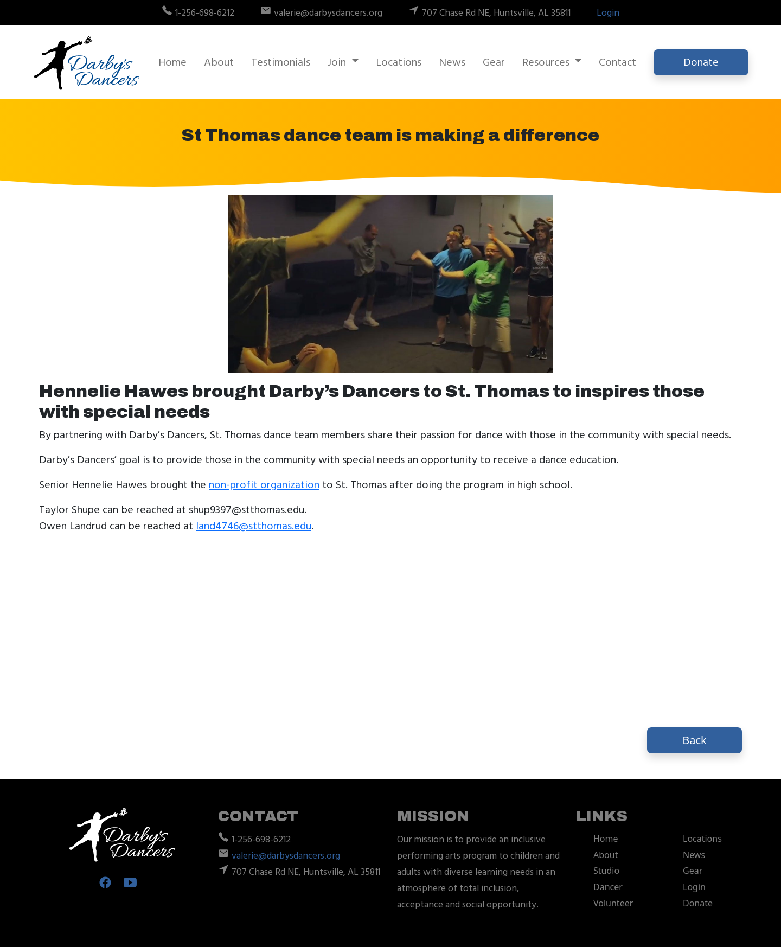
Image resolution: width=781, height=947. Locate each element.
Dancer (608, 887)
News (452, 62)
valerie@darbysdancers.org (286, 855)
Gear (494, 62)
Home (172, 62)
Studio (606, 870)
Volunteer (613, 903)
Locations (398, 62)
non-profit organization (264, 484)
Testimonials (280, 62)
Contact (617, 62)
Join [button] (338, 62)
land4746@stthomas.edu (253, 526)
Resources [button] (547, 62)
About (219, 62)
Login (608, 13)
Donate (701, 62)
